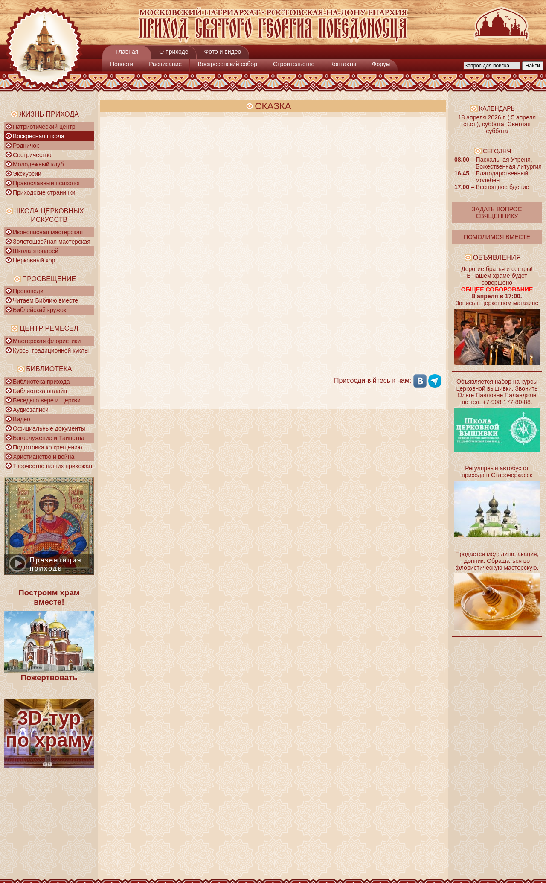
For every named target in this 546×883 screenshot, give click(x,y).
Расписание (165, 64)
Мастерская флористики (47, 341)
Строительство (293, 64)
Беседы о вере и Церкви (47, 400)
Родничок (26, 145)
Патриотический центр (44, 126)
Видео (21, 419)
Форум (381, 64)
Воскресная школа (38, 136)
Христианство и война (43, 456)
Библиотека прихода (41, 381)
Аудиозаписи (31, 409)
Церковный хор (34, 260)
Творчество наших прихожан (52, 466)
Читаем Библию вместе (45, 300)
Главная (127, 51)
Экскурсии (27, 173)
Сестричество (32, 155)
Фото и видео (222, 51)
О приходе (173, 51)
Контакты (343, 64)
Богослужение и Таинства (48, 437)
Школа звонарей (35, 251)
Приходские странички (44, 192)
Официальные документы (49, 428)
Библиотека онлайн (40, 391)
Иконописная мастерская (48, 232)
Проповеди (28, 291)
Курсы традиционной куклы (51, 350)
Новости (121, 64)
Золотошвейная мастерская (51, 241)
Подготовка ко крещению (47, 447)
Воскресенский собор (227, 64)
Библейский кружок (39, 309)
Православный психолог (47, 183)
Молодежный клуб (38, 164)
